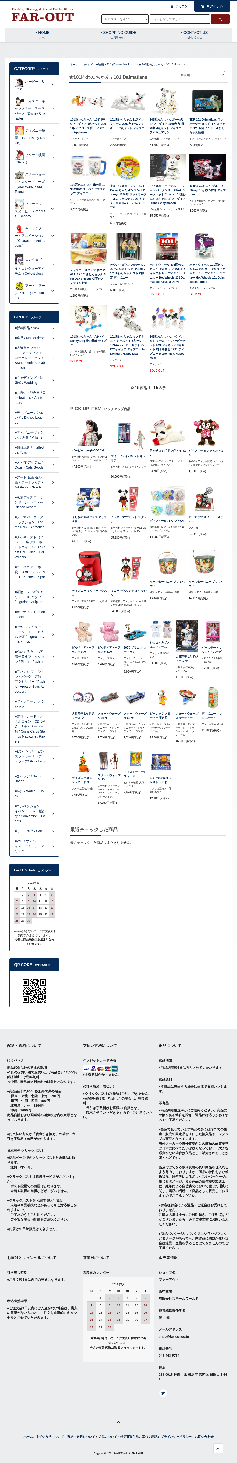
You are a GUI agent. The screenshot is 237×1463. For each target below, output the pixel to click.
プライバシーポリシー (176, 1437)
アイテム (211, 6)
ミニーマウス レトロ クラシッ (129, 593)
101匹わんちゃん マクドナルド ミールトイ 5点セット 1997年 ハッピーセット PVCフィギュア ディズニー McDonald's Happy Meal (128, 345)
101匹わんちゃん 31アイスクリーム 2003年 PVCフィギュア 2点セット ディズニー (127, 126)
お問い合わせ (204, 1437)
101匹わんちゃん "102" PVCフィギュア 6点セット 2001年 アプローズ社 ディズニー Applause (88, 126)
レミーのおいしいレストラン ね (161, 780)
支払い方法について (50, 1437)
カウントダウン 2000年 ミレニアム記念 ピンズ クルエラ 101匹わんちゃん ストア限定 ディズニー (128, 271)
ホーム (74, 64)
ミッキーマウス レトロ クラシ (129, 519)
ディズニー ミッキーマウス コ (89, 593)
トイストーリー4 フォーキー (134, 774)
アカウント (183, 6)
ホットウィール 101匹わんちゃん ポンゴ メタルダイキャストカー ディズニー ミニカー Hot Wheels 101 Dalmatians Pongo (207, 273)
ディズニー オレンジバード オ (82, 780)
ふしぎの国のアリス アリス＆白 (89, 519)
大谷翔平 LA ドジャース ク (83, 716)
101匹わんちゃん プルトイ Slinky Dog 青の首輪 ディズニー (88, 341)
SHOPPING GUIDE (118, 35)
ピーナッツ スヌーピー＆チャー (206, 519)
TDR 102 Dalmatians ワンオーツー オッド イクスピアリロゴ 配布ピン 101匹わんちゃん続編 (207, 126)
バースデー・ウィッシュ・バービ (213, 650)
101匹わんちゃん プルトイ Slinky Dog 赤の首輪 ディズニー (207, 190)
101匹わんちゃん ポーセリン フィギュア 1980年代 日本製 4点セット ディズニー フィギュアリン (167, 126)
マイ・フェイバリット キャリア (128, 458)
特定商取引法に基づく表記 (138, 1437)
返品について (107, 1437)
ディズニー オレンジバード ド (212, 716)
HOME (42, 35)
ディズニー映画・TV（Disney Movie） (108, 64)
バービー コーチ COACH (88, 450)
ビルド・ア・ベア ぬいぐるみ (83, 650)
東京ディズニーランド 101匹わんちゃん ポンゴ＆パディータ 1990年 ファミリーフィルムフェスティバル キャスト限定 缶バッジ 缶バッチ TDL (128, 196)
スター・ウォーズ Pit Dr (109, 777)
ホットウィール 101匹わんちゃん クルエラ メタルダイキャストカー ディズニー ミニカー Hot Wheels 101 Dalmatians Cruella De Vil (168, 273)
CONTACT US (194, 35)
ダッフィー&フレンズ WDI (167, 520)
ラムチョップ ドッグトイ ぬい (168, 452)
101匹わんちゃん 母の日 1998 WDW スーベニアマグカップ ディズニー (87, 189)
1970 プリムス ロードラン (135, 650)
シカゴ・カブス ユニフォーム (160, 645)
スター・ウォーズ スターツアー (187, 716)
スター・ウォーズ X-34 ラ (109, 716)
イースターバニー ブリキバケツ (167, 584)
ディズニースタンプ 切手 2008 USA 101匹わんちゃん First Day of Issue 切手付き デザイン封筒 (88, 277)
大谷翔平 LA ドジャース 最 (187, 659)
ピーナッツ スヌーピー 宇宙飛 (160, 716)
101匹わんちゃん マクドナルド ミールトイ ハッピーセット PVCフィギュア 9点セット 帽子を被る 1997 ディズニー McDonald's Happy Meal (168, 347)
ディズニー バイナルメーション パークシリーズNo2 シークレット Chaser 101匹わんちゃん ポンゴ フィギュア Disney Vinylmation (168, 194)
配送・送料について (81, 1437)
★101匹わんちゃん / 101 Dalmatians (162, 64)
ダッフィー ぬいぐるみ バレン (206, 453)
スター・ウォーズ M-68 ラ (135, 716)
